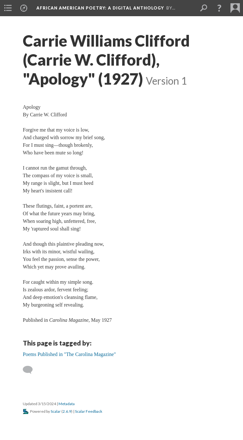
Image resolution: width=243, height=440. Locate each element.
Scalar (56, 411)
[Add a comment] (30, 370)
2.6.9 (67, 411)
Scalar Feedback (88, 411)
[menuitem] (8, 8)
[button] (219, 8)
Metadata (67, 403)
